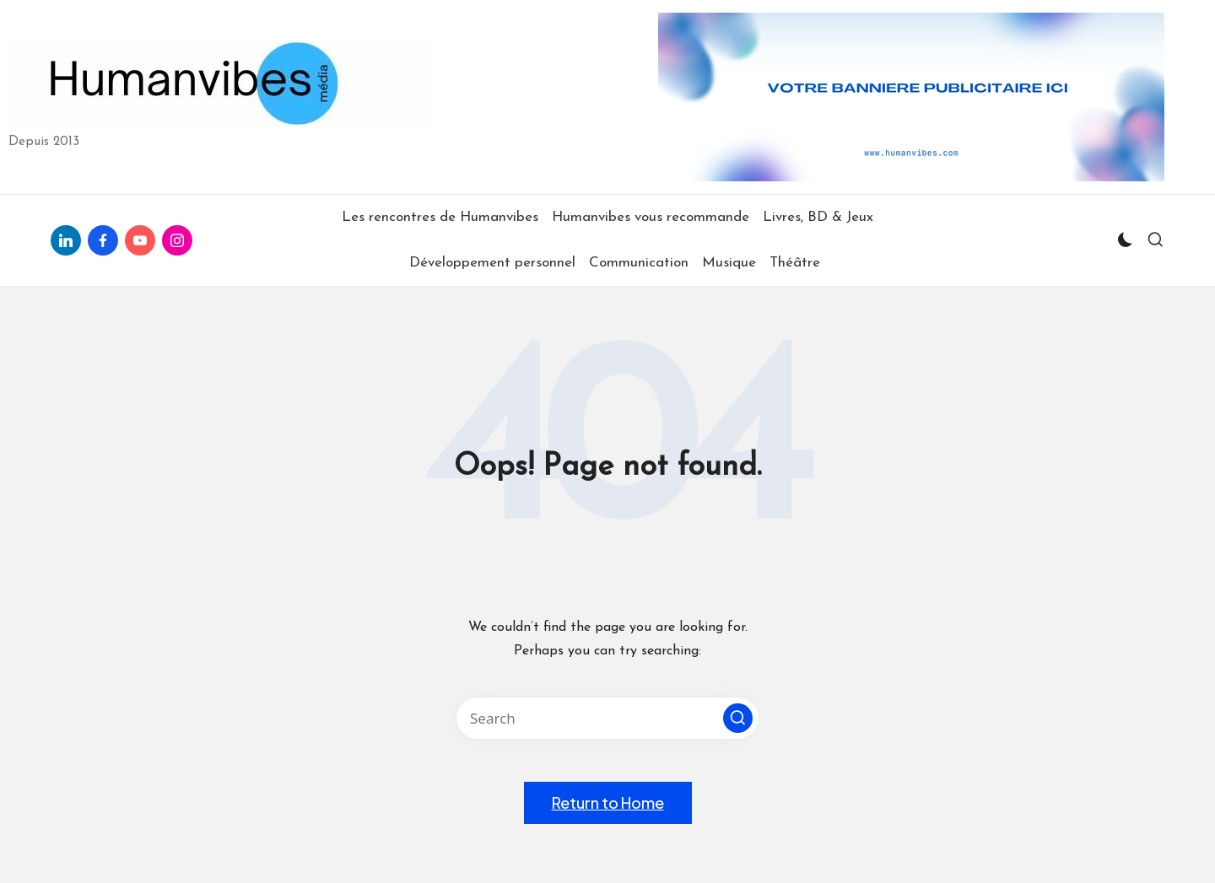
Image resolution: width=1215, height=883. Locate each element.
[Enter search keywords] (607, 718)
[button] (738, 718)
